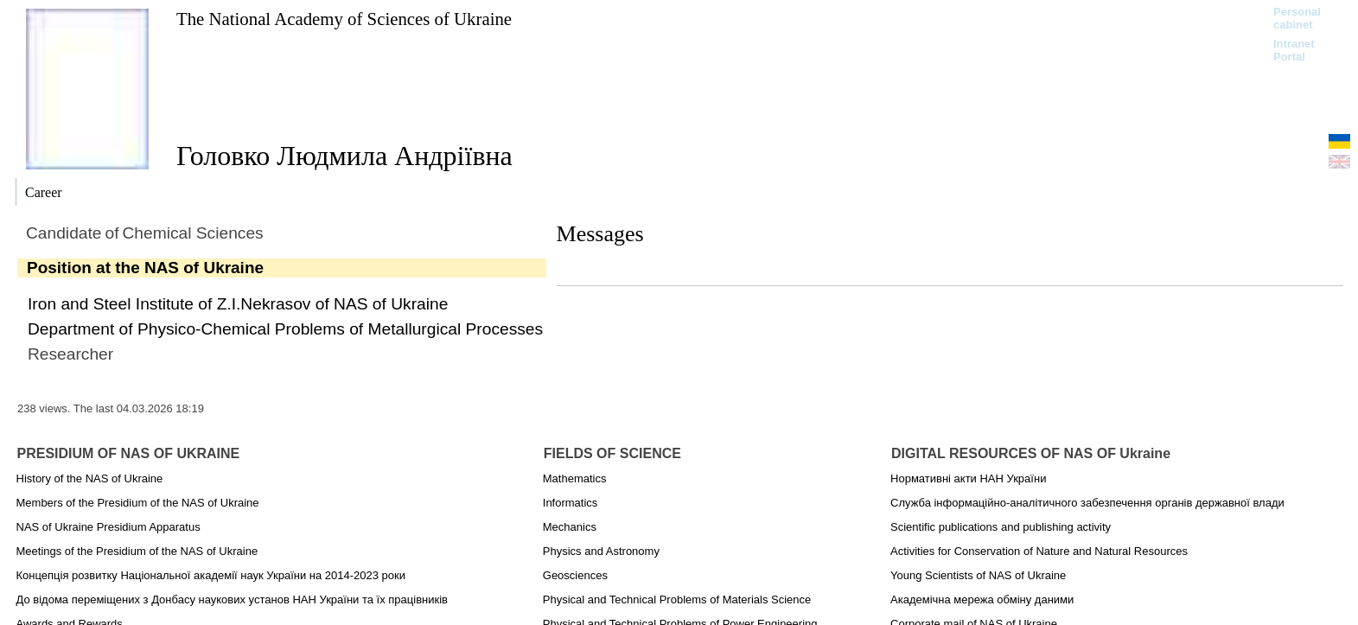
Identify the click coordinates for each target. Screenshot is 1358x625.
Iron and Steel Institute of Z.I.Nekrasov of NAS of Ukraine (238, 304)
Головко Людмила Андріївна (344, 155)
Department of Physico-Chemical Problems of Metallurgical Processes (285, 329)
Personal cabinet (1297, 18)
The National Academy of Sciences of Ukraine (344, 19)
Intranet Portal (1294, 50)
